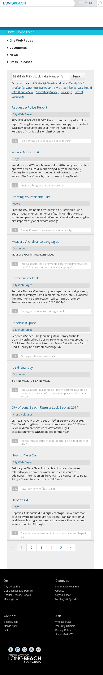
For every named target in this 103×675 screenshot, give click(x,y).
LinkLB (8, 630)
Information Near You (67, 586)
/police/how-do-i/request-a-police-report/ (46, 140)
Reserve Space (51, 326)
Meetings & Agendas (66, 599)
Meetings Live (11, 599)
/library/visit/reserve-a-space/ (38, 356)
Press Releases (20, 62)
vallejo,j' (66, 92)
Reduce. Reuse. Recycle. (18, 595)
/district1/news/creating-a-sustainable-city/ (46, 230)
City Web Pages (21, 40)
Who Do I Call (63, 621)
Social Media (11, 621)
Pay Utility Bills (12, 586)
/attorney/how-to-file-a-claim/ (38, 488)
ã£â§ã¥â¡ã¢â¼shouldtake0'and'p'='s (36, 88)
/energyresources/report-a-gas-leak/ (43, 311)
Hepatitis (51, 504)
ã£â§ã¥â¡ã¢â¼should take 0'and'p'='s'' (58, 83)
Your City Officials (65, 626)
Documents (18, 48)
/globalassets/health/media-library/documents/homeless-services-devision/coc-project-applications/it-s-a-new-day (54, 393)
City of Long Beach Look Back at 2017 (51, 411)
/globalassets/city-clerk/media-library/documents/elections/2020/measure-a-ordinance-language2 (54, 265)
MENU (89, 3)
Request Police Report (51, 111)
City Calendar (63, 595)
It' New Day (51, 371)
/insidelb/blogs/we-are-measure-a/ (42, 185)
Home (10, 32)
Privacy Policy (63, 630)
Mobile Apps (10, 626)
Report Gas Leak (51, 282)
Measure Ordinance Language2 (51, 245)
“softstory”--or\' (46, 92)
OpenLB (60, 590)
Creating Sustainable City (51, 200)
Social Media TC (64, 634)
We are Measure (51, 156)
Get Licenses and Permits (18, 590)
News (13, 55)
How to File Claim (51, 459)
